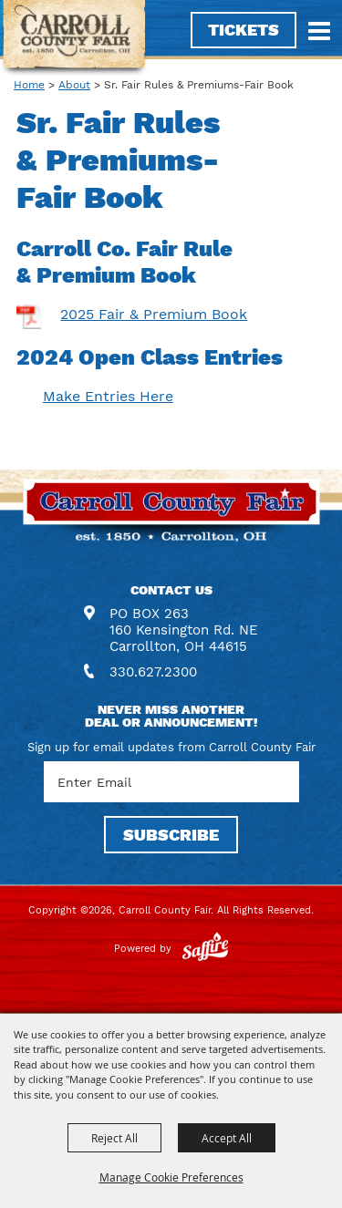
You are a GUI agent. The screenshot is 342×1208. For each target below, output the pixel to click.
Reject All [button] (114, 1138)
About (74, 84)
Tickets (243, 29)
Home (29, 84)
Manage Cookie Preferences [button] (171, 1177)
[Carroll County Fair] (74, 38)
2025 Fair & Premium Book (153, 314)
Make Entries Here (108, 396)
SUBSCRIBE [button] (171, 834)
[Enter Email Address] (171, 781)
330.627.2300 (153, 672)
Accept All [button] (227, 1138)
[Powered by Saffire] (205, 949)
